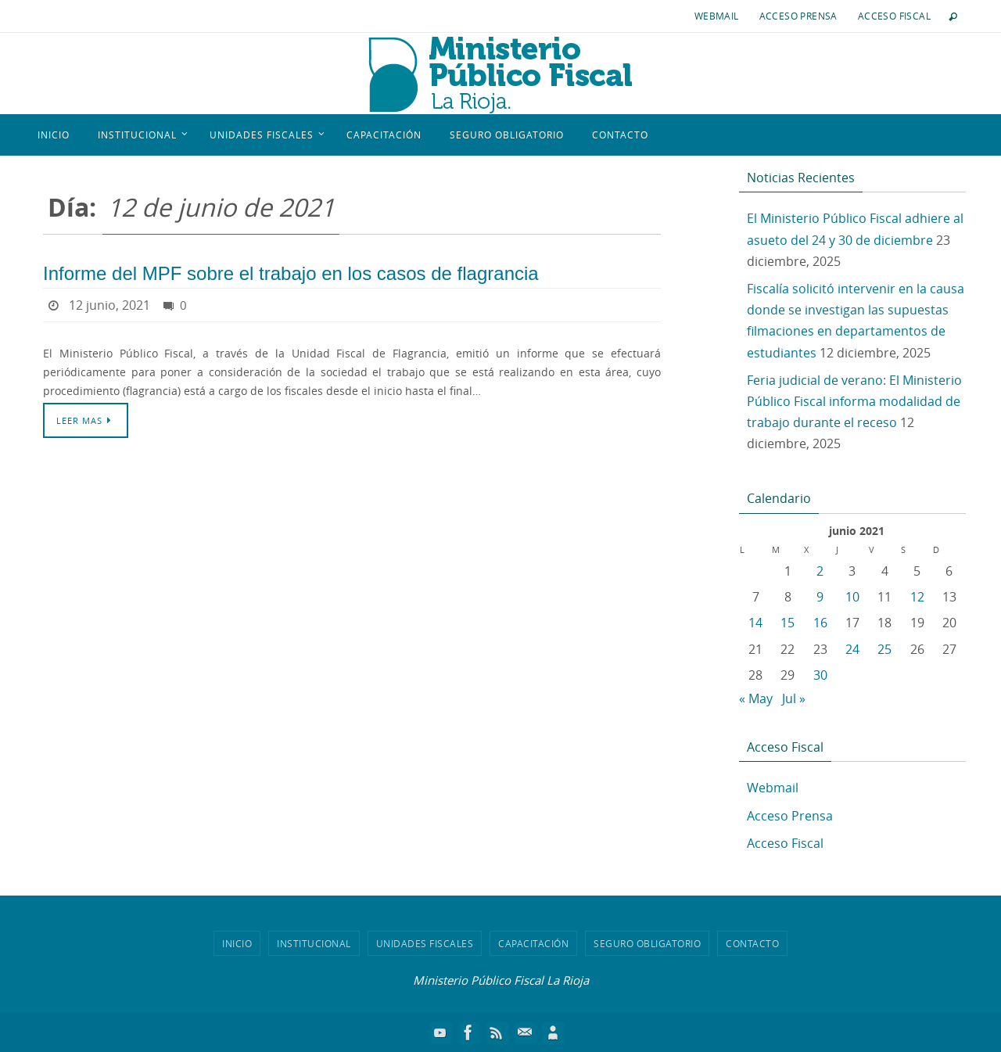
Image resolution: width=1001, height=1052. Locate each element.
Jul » (793, 698)
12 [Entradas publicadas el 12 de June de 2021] (917, 596)
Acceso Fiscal (894, 15)
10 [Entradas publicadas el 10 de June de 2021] (852, 596)
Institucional (314, 943)
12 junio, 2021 (109, 305)
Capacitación (533, 943)
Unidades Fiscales (425, 943)
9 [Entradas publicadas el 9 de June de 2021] (819, 596)
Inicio (237, 943)
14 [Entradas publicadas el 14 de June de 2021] (755, 622)
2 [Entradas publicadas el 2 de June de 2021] (819, 571)
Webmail (716, 15)
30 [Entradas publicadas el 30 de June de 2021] (820, 675)
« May (756, 698)
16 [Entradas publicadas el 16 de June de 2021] (820, 622)
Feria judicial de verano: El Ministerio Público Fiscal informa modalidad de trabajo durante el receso (854, 401)
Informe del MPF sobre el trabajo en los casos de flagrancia (291, 273)
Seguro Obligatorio (647, 943)
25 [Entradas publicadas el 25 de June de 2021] (884, 649)
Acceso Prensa (798, 15)
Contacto (752, 943)
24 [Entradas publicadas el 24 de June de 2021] (852, 649)
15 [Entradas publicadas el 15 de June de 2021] (787, 622)
